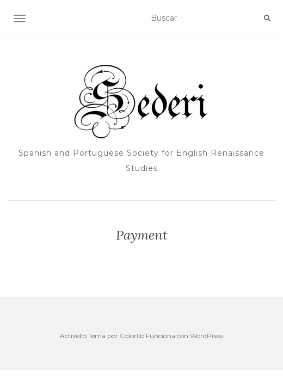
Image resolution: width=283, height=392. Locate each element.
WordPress (206, 336)
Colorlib (132, 336)
